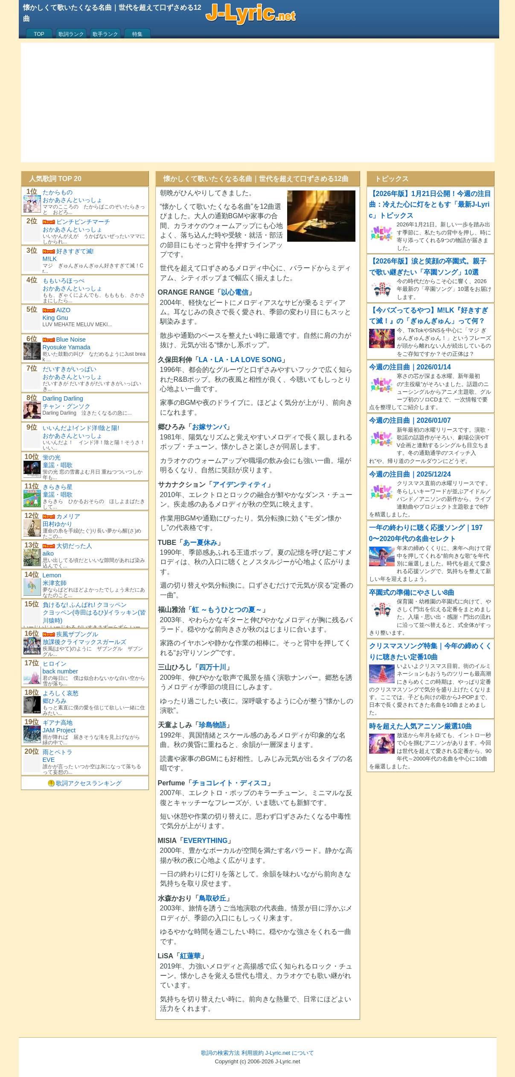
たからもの (58, 192)
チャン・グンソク (66, 406)
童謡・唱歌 (58, 465)
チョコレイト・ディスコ (229, 783)
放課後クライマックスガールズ (84, 641)
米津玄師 (55, 582)
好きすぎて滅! (75, 251)
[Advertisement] (258, 102)
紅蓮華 (190, 956)
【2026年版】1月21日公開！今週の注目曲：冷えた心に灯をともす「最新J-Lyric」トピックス (430, 204)
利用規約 (252, 1053)
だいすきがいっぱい (69, 369)
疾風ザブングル (77, 634)
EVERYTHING (205, 840)
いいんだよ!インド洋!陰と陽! (81, 427)
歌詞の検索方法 (220, 1053)
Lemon (52, 575)
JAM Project (59, 730)
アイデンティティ (239, 484)
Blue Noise (71, 339)
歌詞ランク (71, 34)
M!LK (50, 258)
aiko (48, 553)
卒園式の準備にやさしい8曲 (412, 592)
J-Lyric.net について (289, 1053)
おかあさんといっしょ (72, 199)
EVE (49, 759)
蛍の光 (52, 457)
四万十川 (212, 667)
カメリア (68, 516)
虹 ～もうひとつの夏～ (227, 609)
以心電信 (234, 292)
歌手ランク (105, 34)
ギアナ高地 (58, 722)
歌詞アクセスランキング (89, 783)
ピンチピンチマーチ (83, 221)
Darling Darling (63, 398)
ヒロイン (55, 663)
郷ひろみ (55, 700)
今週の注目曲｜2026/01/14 (410, 367)
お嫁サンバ (209, 426)
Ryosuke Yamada (66, 347)
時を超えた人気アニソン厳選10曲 (420, 726)
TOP (39, 34)
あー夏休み (200, 542)
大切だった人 (74, 545)
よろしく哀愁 (61, 693)
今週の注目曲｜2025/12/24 (410, 474)
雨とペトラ (58, 752)
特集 (137, 34)
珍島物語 (212, 725)
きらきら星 (58, 486)
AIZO (63, 310)
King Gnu (55, 317)
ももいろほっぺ (63, 280)
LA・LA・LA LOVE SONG (240, 359)
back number (60, 671)
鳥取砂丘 (212, 898)
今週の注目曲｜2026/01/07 (410, 420)
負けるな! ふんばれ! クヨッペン (85, 604)
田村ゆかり (58, 524)
